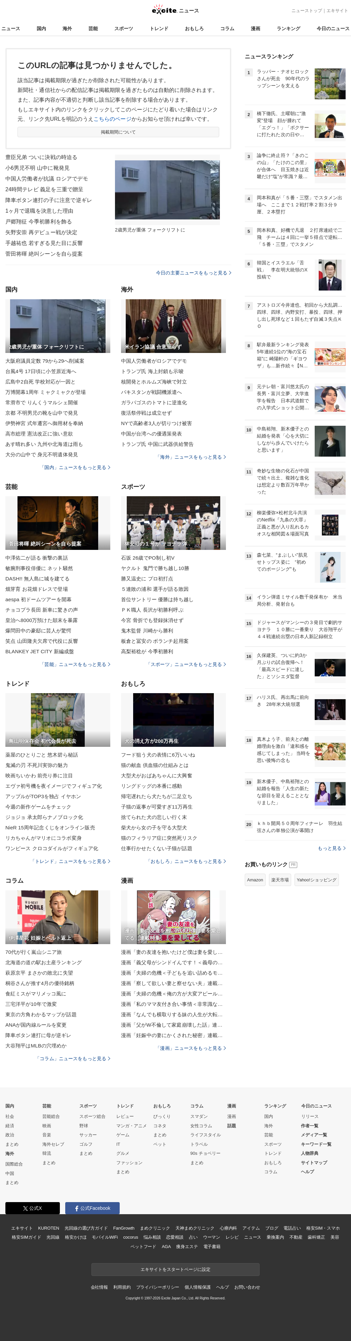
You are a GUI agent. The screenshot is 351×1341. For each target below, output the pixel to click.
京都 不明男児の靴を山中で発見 (41, 413)
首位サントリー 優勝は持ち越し (157, 599)
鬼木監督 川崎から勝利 (147, 630)
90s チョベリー (205, 1153)
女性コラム (201, 1125)
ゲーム (122, 1134)
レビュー (125, 1116)
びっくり (162, 1116)
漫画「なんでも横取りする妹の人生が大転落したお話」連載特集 (173, 1014)
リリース (310, 1116)
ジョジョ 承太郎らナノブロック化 (44, 817)
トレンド (159, 28)
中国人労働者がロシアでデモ (154, 361)
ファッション (129, 1162)
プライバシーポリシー (158, 1287)
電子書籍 (212, 1246)
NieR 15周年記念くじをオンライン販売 (50, 827)
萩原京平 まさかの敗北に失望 (39, 973)
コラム (227, 28)
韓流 (46, 1153)
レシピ (232, 1237)
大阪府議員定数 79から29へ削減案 (44, 361)
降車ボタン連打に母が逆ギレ (38, 1035)
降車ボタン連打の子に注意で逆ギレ (48, 200)
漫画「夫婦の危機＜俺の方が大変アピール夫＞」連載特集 (173, 993)
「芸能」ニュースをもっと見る (75, 664)
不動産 (296, 1237)
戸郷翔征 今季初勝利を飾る (38, 221)
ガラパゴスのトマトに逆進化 (154, 402)
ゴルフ (85, 1144)
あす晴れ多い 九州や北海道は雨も (44, 444)
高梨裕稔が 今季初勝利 (147, 651)
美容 (334, 1237)
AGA (166, 1246)
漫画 (255, 28)
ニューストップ (306, 10)
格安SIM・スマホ (323, 1228)
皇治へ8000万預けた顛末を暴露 (41, 620)
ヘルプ (307, 1171)
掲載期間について (118, 132)
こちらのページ (112, 119)
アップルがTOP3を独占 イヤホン (43, 796)
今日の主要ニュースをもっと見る (193, 272)
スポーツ (123, 28)
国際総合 (14, 1164)
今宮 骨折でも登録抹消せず (152, 620)
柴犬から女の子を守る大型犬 (154, 827)
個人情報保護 (197, 1287)
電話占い (292, 1228)
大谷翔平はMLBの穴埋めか (36, 1045)
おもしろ (194, 28)
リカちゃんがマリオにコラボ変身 (43, 838)
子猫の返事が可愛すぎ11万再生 (157, 807)
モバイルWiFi (105, 1237)
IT (118, 1144)
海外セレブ (53, 1144)
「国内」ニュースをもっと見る (75, 467)
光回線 (53, 1237)
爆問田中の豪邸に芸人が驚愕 (38, 630)
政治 (9, 1134)
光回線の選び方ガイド (86, 1228)
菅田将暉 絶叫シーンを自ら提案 (44, 254)
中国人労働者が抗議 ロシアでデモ (46, 179)
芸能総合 (51, 1116)
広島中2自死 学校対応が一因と (40, 381)
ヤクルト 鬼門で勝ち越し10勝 (155, 568)
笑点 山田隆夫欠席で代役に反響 (41, 641)
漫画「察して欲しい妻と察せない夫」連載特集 (173, 983)
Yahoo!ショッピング (317, 879)
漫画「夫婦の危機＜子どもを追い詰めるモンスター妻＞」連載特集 (173, 973)
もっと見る (332, 848)
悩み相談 (152, 1237)
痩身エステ (187, 1246)
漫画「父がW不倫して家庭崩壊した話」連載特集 (173, 1025)
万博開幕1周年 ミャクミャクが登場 (45, 392)
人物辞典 (309, 1153)
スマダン (199, 1116)
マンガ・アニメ (131, 1125)
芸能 (93, 28)
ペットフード (143, 1246)
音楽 (46, 1134)
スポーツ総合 (92, 1116)
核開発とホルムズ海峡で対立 (154, 381)
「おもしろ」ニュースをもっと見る (186, 861)
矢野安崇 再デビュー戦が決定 (41, 232)
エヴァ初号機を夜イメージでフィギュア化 (53, 786)
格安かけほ (75, 1237)
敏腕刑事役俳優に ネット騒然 (39, 568)
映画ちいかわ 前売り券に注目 (39, 775)
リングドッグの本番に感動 (151, 786)
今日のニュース (333, 28)
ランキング (288, 28)
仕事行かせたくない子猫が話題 (156, 848)
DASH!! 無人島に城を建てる (37, 578)
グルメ (122, 1153)
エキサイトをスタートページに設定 (175, 1269)
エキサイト (337, 10)
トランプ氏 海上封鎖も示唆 (152, 371)
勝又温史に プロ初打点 (147, 578)
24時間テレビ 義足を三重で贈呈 (44, 189)
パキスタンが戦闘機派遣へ (151, 392)
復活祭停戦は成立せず (146, 413)
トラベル (199, 1144)
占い (193, 1237)
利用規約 (121, 1287)
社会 (9, 1116)
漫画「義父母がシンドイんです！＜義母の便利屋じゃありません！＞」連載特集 (173, 962)
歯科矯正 (316, 1237)
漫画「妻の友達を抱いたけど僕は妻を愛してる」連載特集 (173, 952)
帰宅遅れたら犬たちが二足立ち (156, 796)
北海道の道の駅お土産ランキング (43, 962)
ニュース (10, 28)
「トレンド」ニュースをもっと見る (70, 861)
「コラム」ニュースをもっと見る (72, 1058)
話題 (231, 1125)
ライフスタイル (205, 1134)
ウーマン (211, 1237)
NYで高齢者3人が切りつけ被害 (156, 423)
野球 (83, 1125)
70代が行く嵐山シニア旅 (33, 952)
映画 (46, 1125)
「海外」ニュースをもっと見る (190, 457)
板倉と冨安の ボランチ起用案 (155, 641)
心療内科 (228, 1228)
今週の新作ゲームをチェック (38, 807)
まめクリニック (155, 1228)
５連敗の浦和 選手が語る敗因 (155, 589)
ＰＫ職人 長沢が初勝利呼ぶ (152, 610)
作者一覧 (309, 1125)
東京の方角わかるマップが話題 (41, 1014)
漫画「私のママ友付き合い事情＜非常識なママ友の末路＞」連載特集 (173, 1004)
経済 (9, 1125)
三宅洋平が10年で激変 (31, 1004)
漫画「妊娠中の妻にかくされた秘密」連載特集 (173, 1035)
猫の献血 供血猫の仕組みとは (155, 765)
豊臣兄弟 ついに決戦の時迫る (41, 157)
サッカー (88, 1134)
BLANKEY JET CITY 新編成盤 (39, 651)
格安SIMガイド (26, 1237)
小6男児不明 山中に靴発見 (37, 168)
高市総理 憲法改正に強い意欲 (39, 433)
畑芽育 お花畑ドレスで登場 (36, 589)
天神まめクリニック (195, 1228)
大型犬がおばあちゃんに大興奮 (156, 775)
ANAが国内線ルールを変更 (36, 1025)
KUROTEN (48, 1228)
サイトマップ (314, 1162)
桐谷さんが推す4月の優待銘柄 (39, 983)
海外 (67, 28)
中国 (9, 1173)
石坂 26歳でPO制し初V (147, 558)
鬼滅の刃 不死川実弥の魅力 (36, 765)
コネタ (159, 1125)
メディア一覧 (314, 1134)
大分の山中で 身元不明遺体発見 (41, 454)
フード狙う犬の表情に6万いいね (158, 755)
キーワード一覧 (316, 1144)
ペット (159, 1144)
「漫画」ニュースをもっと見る (190, 1048)
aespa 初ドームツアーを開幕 (38, 599)
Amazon (255, 879)
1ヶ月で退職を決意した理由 (39, 211)
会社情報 (99, 1287)
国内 (41, 28)
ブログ (271, 1228)
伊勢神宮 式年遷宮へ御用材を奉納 (44, 423)
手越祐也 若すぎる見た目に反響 (44, 243)
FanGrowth (123, 1228)
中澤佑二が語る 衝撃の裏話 (36, 558)
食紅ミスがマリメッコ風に (35, 993)
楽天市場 (280, 879)
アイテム (251, 1228)
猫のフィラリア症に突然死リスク (159, 838)
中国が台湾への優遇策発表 (151, 433)
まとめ (11, 1144)
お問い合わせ (247, 1287)
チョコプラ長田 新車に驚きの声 (41, 610)
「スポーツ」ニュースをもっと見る (186, 664)
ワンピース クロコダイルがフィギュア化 (51, 848)
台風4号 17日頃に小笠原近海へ (40, 371)
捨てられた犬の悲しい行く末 (154, 817)
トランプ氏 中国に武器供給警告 (157, 444)
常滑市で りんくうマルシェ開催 (41, 402)
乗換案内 (275, 1237)
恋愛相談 (174, 1237)
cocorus (130, 1237)
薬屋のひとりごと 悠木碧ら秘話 (41, 755)
